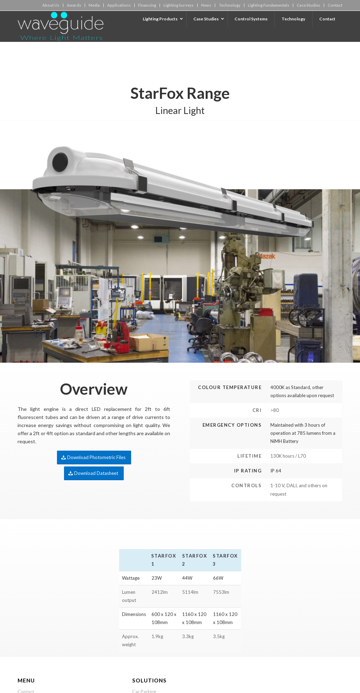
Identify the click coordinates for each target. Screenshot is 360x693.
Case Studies (308, 5)
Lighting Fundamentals (268, 5)
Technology (229, 5)
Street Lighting (147, 678)
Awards (74, 5)
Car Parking (144, 667)
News (206, 5)
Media (94, 5)
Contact (335, 5)
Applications (119, 5)
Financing (147, 5)
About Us (50, 5)
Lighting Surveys (178, 5)
